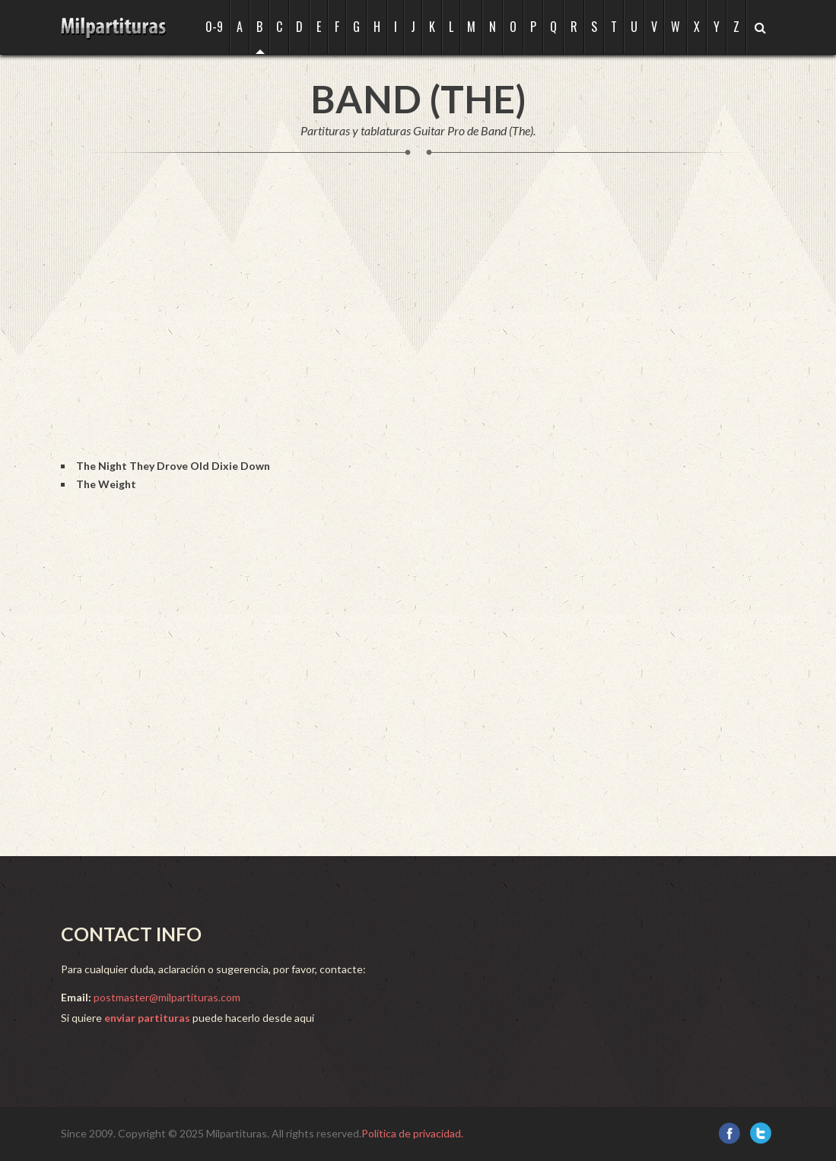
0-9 (214, 26)
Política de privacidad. (412, 1133)
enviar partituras (147, 1017)
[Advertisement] (338, 322)
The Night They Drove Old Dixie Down (173, 465)
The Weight (106, 483)
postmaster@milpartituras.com (167, 997)
